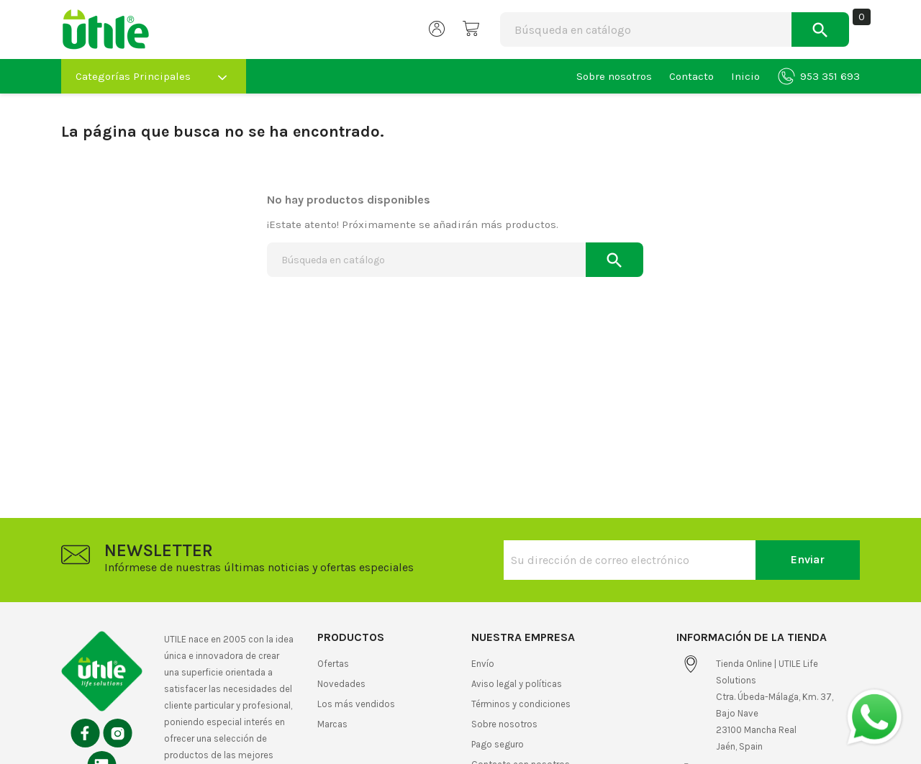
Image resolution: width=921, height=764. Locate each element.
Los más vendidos (356, 704)
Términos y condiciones (521, 704)
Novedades (341, 683)
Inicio (745, 76)
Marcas (332, 724)
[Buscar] (603, 29)
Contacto (691, 76)
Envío (482, 663)
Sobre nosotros (614, 76)
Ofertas (333, 663)
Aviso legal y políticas (516, 683)
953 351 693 (819, 76)
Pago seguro (497, 744)
